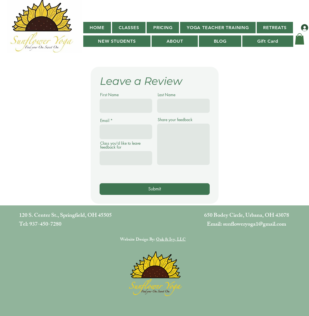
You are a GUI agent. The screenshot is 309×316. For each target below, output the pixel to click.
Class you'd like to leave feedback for (120, 145)
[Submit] (155, 189)
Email (104, 121)
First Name (109, 95)
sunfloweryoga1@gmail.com (254, 225)
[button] (129, 27)
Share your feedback (175, 120)
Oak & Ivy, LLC (171, 240)
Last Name (166, 95)
